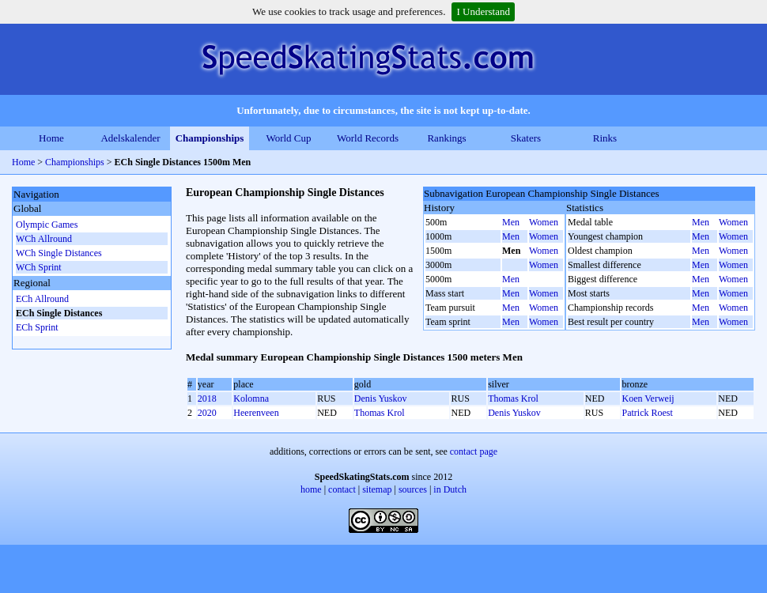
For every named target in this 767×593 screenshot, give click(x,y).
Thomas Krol (513, 398)
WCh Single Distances (59, 253)
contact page (473, 451)
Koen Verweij (648, 398)
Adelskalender (130, 138)
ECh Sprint (37, 327)
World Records (368, 138)
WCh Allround (44, 238)
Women (543, 222)
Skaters (526, 138)
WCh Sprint (39, 267)
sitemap (376, 489)
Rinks (605, 138)
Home (51, 138)
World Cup (288, 138)
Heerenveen (255, 412)
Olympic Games (46, 224)
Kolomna (251, 398)
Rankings (446, 138)
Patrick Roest (647, 412)
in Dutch (450, 489)
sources (413, 489)
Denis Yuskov (380, 398)
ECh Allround (42, 298)
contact (342, 489)
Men (511, 222)
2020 (207, 412)
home (311, 489)
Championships (210, 138)
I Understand (483, 11)
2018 (207, 398)
